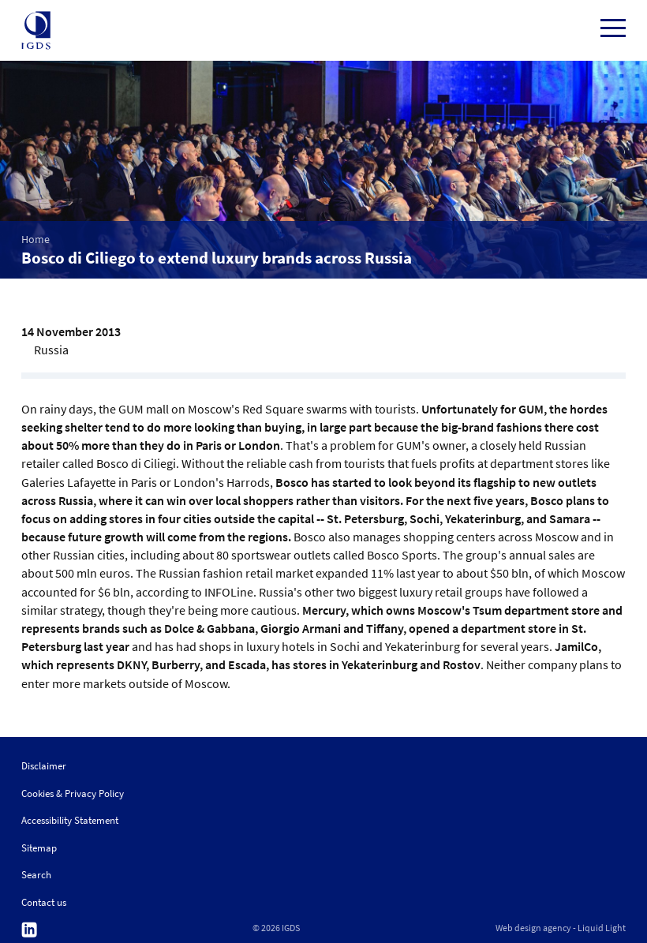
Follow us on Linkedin (29, 929)
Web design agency (533, 928)
